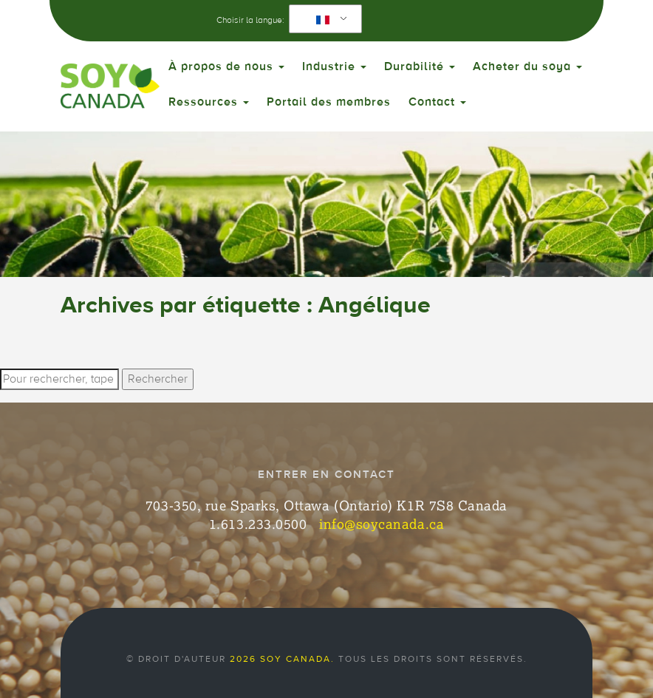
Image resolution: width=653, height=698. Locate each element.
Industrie (334, 66)
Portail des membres (329, 102)
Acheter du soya (527, 66)
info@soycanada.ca (381, 524)
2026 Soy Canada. (282, 659)
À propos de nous (226, 66)
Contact (437, 102)
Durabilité (419, 66)
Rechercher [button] (158, 379)
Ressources (208, 102)
